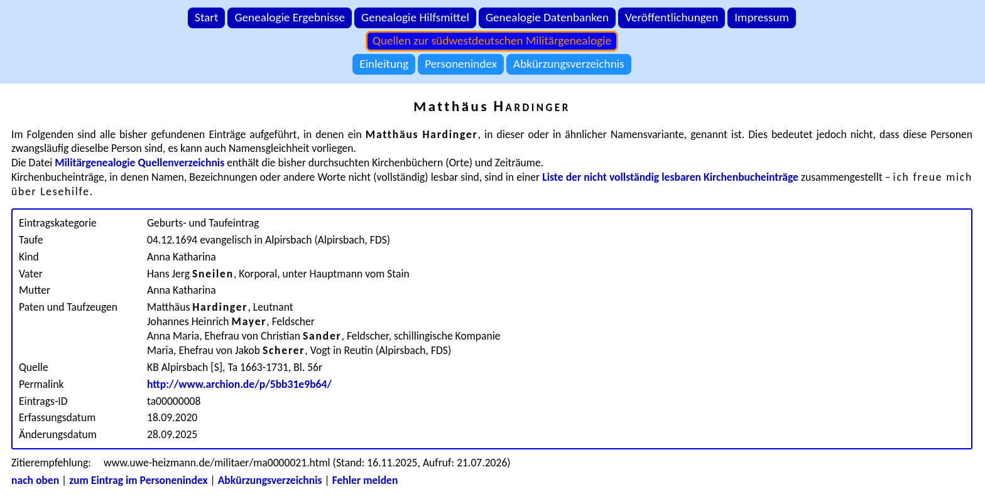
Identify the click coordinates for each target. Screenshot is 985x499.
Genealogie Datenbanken (547, 17)
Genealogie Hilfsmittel (415, 17)
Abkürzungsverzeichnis (568, 63)
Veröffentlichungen (671, 17)
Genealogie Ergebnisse (289, 17)
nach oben (35, 480)
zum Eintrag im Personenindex (138, 480)
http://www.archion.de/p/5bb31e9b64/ (239, 384)
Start (206, 17)
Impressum (761, 17)
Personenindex (461, 63)
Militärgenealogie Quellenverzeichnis (139, 162)
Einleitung (383, 63)
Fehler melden (365, 480)
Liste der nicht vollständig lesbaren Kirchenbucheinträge (670, 177)
